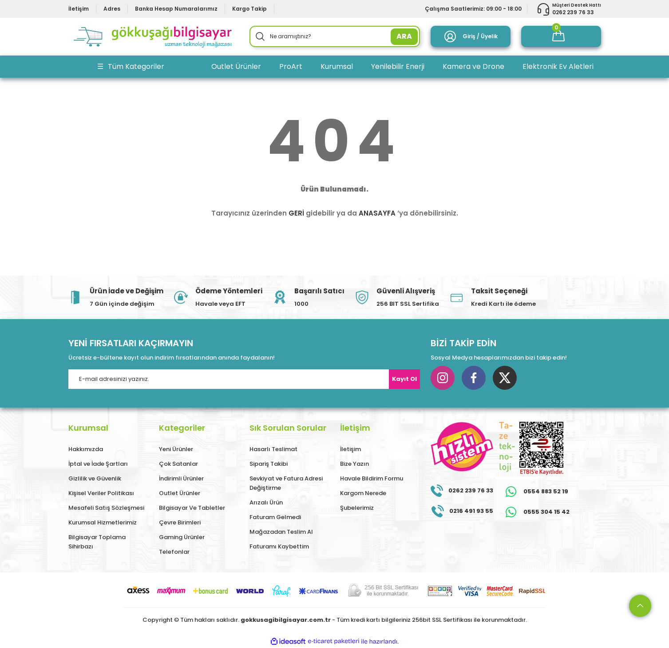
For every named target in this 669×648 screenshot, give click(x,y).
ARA (404, 36)
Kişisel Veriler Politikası (101, 493)
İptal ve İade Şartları (98, 464)
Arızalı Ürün (266, 502)
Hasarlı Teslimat (273, 449)
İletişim (350, 449)
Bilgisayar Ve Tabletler (192, 508)
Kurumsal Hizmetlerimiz (102, 522)
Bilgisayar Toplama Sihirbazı (97, 542)
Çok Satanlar (178, 464)
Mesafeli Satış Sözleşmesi (106, 508)
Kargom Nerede (363, 493)
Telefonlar (174, 552)
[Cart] (561, 36)
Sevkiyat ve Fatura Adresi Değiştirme (286, 483)
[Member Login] (471, 36)
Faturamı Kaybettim (279, 546)
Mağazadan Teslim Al (281, 532)
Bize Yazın (354, 464)
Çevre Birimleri (180, 522)
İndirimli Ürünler (181, 478)
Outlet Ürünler (179, 493)
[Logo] (153, 36)
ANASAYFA (377, 213)
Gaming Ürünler (182, 537)
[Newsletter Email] (244, 379)
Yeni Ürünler (176, 449)
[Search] (334, 36)
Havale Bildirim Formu (371, 478)
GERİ (296, 213)
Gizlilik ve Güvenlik (94, 478)
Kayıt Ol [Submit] (404, 379)
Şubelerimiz (357, 508)
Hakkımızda (85, 449)
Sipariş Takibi (268, 464)
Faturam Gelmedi (275, 517)
